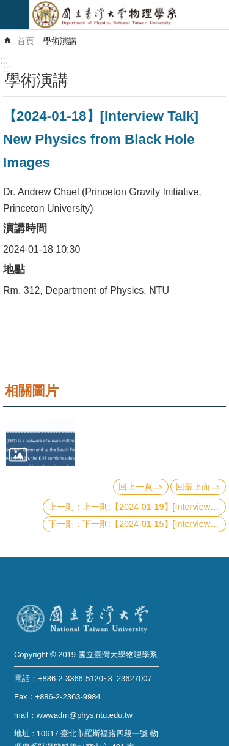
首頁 (25, 41)
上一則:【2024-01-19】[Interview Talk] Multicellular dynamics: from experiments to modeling (154, 507)
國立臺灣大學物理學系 (129, 14)
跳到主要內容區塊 (6, 6)
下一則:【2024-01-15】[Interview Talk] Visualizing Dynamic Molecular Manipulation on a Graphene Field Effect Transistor (154, 524)
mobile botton (14, 14)
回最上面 (193, 486)
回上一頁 (135, 486)
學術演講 (60, 41)
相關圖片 (32, 390)
